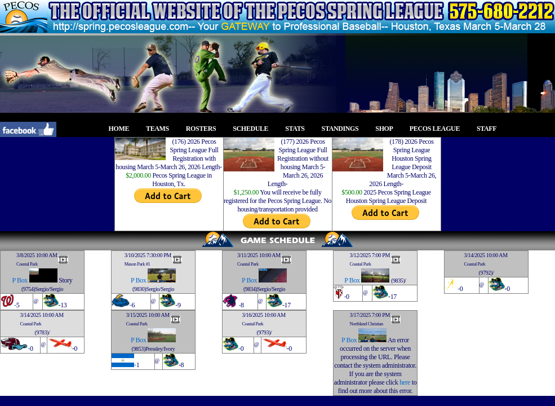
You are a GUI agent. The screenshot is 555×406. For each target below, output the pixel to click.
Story (65, 280)
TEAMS (160, 129)
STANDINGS (343, 129)
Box (22, 280)
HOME (122, 129)
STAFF (490, 129)
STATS (298, 129)
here (404, 382)
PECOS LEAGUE (438, 129)
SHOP (387, 129)
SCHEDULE (254, 129)
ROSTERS (204, 129)
